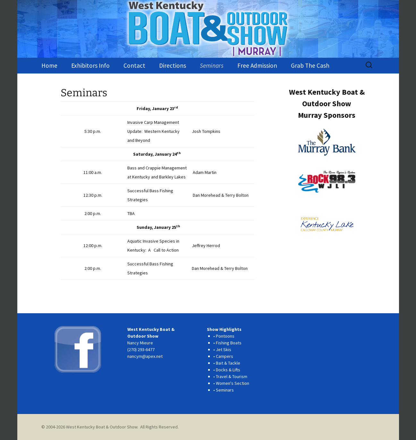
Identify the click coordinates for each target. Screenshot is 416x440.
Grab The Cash (310, 65)
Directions (172, 65)
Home (49, 65)
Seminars (212, 65)
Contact (134, 65)
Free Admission (257, 65)
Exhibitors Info (90, 65)
